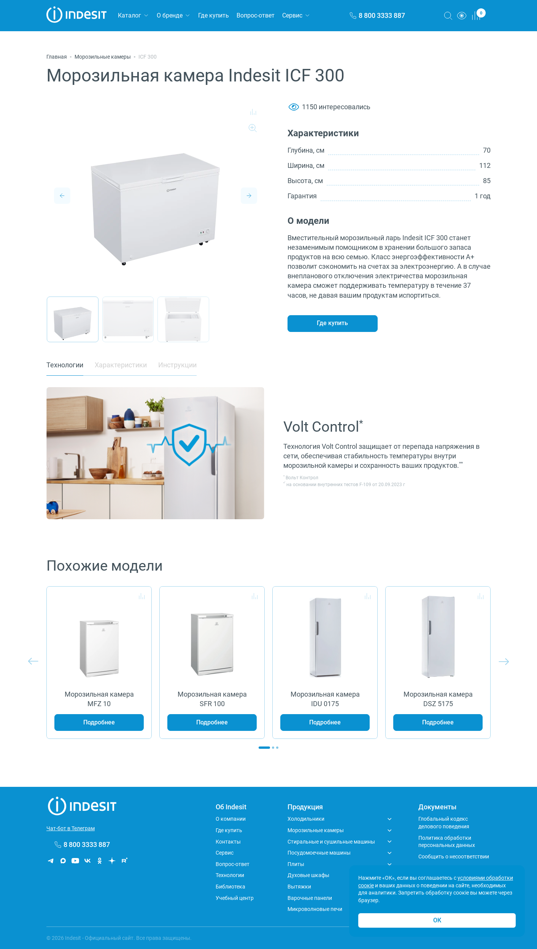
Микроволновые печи (315, 909)
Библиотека (230, 887)
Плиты (296, 864)
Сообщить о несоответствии (453, 856)
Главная (56, 57)
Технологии (230, 875)
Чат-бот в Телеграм (70, 828)
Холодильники (306, 819)
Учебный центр (235, 898)
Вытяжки (299, 887)
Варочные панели (310, 898)
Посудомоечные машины (319, 853)
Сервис (292, 15)
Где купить (213, 15)
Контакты (228, 842)
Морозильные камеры (103, 57)
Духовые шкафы (308, 875)
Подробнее (99, 722)
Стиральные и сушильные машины (331, 842)
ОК (437, 920)
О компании (231, 819)
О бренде (170, 15)
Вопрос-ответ (256, 15)
